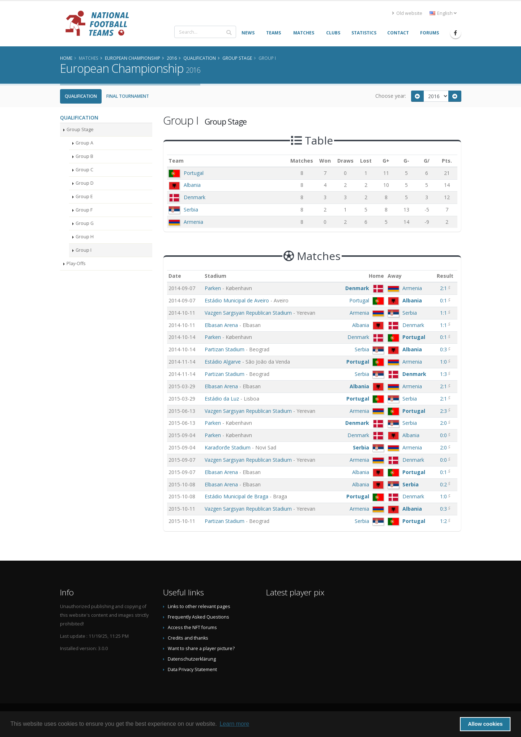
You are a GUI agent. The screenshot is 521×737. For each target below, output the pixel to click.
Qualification (81, 96)
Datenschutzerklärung (192, 659)
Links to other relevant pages (199, 606)
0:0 (444, 435)
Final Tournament (127, 96)
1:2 (444, 521)
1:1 (444, 312)
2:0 (444, 422)
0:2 (444, 484)
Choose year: (390, 95)
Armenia (193, 221)
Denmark (194, 197)
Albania (192, 184)
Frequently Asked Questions (198, 617)
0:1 (444, 300)
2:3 (444, 410)
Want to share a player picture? (201, 648)
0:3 (444, 349)
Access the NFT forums (192, 627)
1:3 (444, 373)
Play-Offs (76, 263)
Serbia (191, 209)
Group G (85, 223)
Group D (85, 183)
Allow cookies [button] (485, 724)
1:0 (444, 361)
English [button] (443, 13)
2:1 (444, 288)
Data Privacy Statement (192, 669)
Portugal (194, 172)
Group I (83, 250)
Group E (84, 196)
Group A (84, 143)
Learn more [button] (234, 724)
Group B (84, 156)
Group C (84, 170)
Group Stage (80, 129)
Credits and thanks (188, 638)
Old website (407, 13)
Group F (84, 210)
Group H (85, 237)
